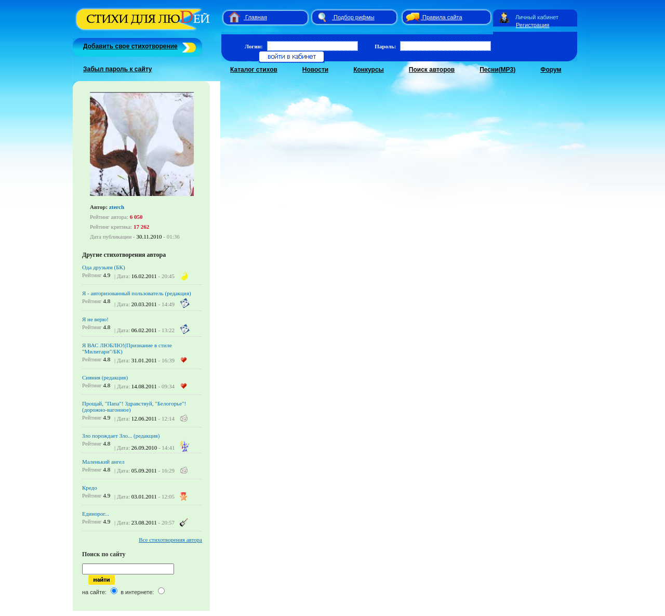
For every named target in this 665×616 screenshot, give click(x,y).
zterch (116, 207)
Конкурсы (368, 69)
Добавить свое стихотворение (130, 46)
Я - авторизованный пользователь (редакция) (136, 293)
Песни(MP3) (497, 69)
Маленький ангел (103, 461)
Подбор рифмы (354, 17)
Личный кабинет (536, 17)
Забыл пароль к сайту (117, 69)
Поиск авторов (432, 69)
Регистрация (532, 25)
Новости (315, 69)
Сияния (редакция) (105, 377)
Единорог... (95, 513)
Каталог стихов (253, 69)
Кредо (89, 487)
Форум (550, 69)
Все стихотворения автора (170, 539)
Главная (256, 17)
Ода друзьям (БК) (103, 267)
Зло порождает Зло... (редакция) (120, 435)
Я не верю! (95, 319)
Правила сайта (442, 17)
